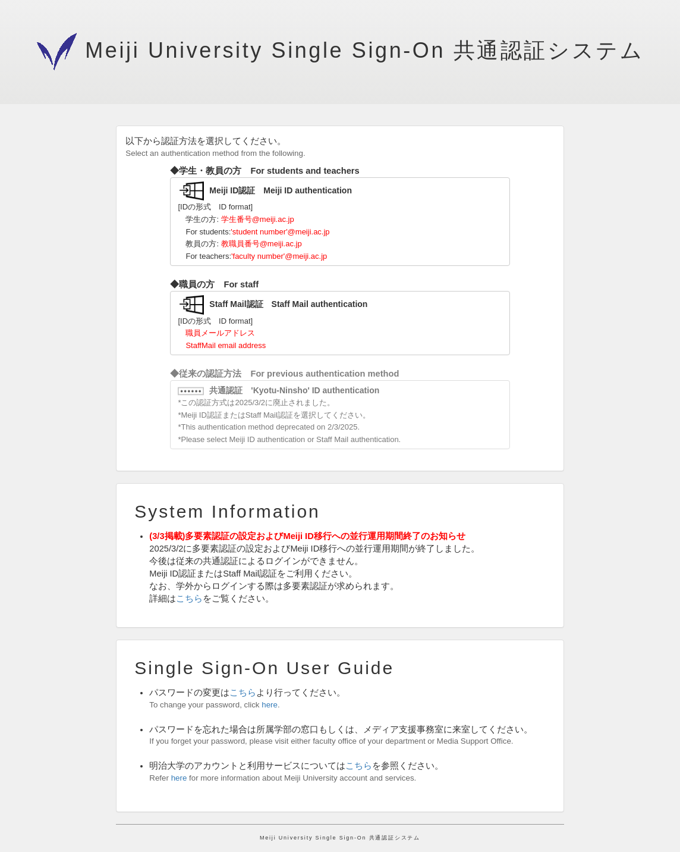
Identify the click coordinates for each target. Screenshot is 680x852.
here (270, 704)
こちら (189, 598)
